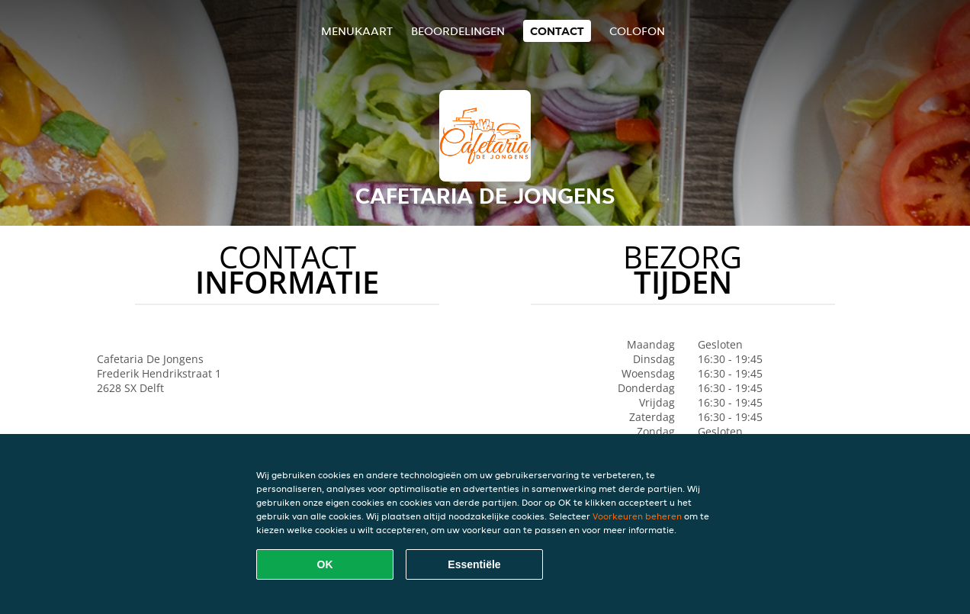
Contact (557, 31)
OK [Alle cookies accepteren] (325, 564)
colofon (637, 31)
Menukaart (357, 31)
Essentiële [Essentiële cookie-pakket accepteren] (474, 564)
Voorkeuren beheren (637, 516)
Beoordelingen (458, 31)
